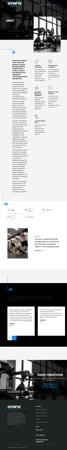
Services (41, 4)
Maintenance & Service (42, 416)
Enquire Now (56, 4)
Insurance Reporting (41, 412)
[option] (22, 322)
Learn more (38, 250)
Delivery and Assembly (41, 409)
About (48, 4)
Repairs (38, 419)
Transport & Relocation (42, 422)
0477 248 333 (40, 435)
